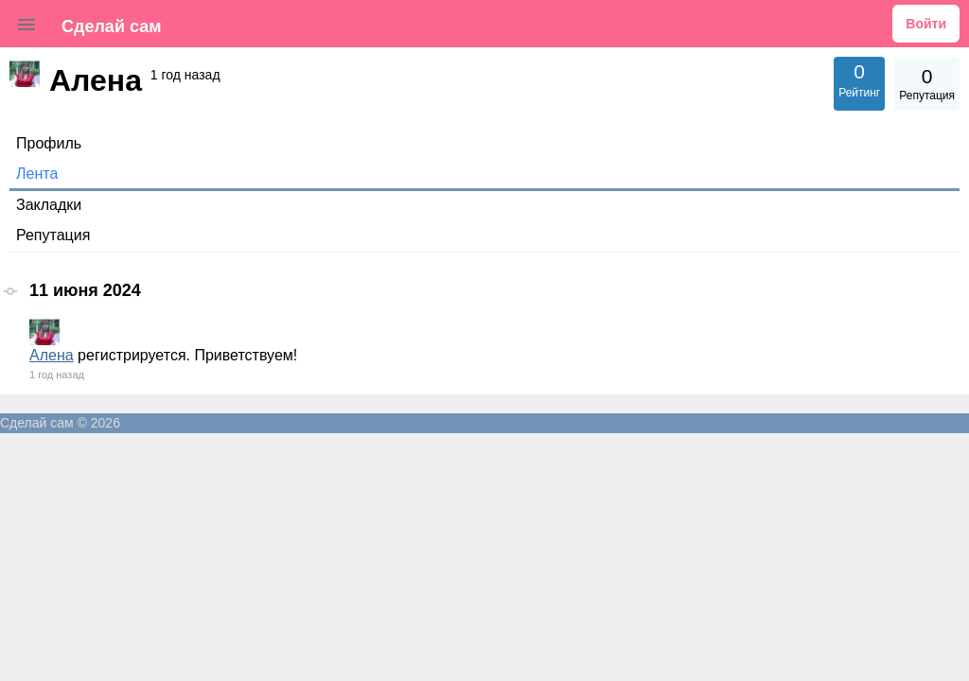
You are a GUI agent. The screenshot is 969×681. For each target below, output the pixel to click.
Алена (51, 355)
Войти (926, 23)
